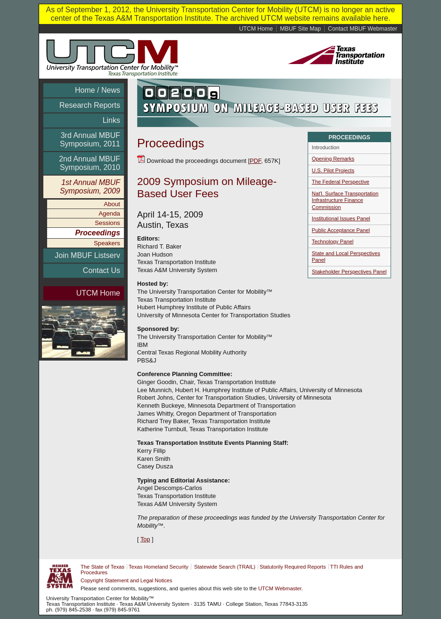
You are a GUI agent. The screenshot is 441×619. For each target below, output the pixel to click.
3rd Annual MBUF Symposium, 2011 (90, 139)
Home (256, 28)
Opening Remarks (333, 158)
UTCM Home (98, 293)
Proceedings (97, 233)
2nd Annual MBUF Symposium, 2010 (89, 163)
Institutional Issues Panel (341, 218)
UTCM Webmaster (280, 588)
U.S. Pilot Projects (333, 170)
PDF (255, 160)
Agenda (109, 213)
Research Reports (89, 105)
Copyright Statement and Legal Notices (126, 580)
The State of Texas (102, 567)
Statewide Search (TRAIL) (224, 567)
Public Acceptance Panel (341, 230)
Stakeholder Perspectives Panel (349, 271)
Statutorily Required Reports (293, 567)
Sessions (107, 222)
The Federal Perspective (340, 182)
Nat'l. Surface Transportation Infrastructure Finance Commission (345, 200)
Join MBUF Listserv (87, 255)
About (112, 204)
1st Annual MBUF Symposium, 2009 (90, 186)
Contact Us (101, 270)
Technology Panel (332, 241)
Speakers (107, 243)
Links (111, 120)
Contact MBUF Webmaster (362, 28)
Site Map (300, 28)
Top (145, 539)
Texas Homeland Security (158, 567)
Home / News (97, 90)
